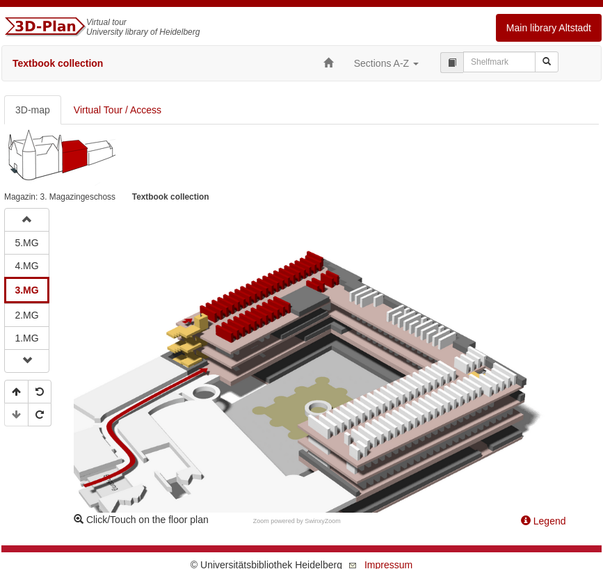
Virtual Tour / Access (117, 109)
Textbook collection (58, 63)
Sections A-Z (386, 63)
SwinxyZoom (323, 521)
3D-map (32, 109)
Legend (543, 521)
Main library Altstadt (548, 27)
